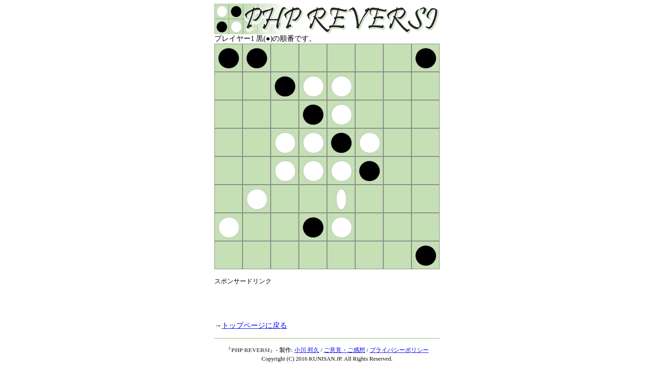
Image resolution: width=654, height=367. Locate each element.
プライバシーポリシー (399, 350)
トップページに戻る (254, 325)
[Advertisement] (320, 299)
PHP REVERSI (250, 350)
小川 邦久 (306, 350)
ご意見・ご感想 (344, 350)
